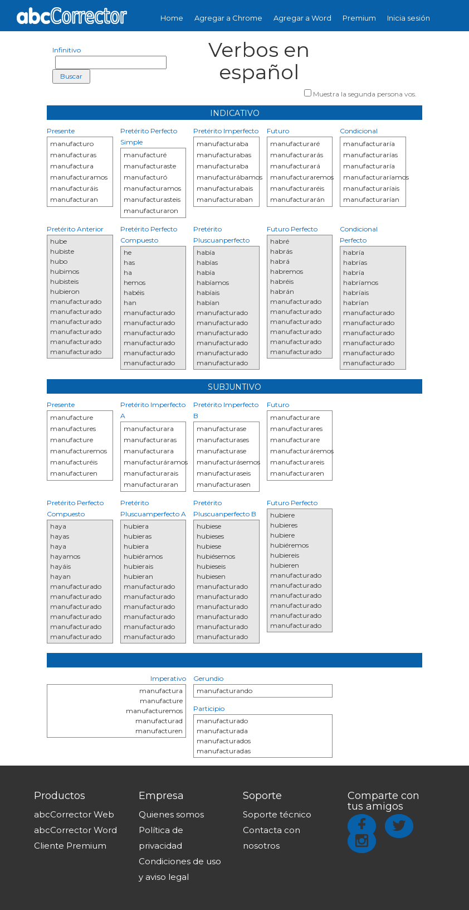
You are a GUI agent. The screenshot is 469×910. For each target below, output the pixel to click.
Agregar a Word (302, 17)
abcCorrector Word (75, 830)
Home (171, 17)
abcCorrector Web (74, 814)
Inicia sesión (408, 17)
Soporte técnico (277, 814)
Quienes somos (171, 814)
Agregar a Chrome (228, 17)
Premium (359, 17)
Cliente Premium (70, 845)
